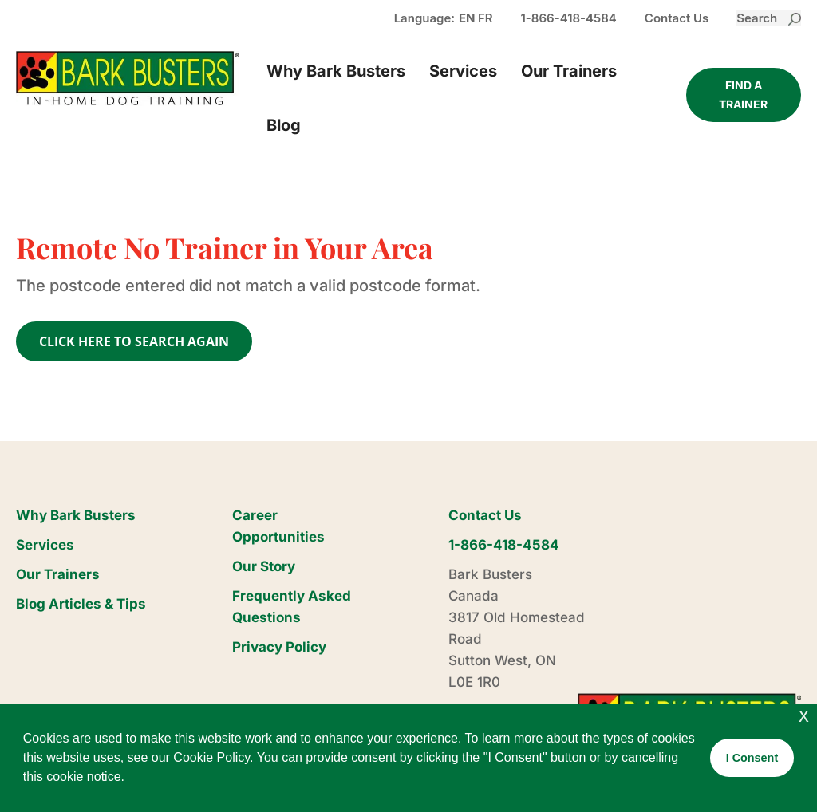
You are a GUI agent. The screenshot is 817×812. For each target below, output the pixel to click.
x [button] (804, 715)
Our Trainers (569, 71)
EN (467, 18)
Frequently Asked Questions (291, 606)
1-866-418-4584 (569, 18)
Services (463, 71)
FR (485, 18)
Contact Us (676, 18)
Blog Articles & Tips (81, 604)
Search (768, 18)
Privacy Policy (279, 647)
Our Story (263, 566)
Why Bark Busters (335, 71)
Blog (283, 125)
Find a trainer (743, 94)
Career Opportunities (278, 526)
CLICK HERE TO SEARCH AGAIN (134, 341)
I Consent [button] (752, 757)
